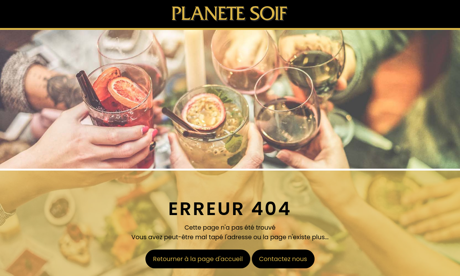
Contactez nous (283, 259)
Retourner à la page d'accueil (198, 259)
